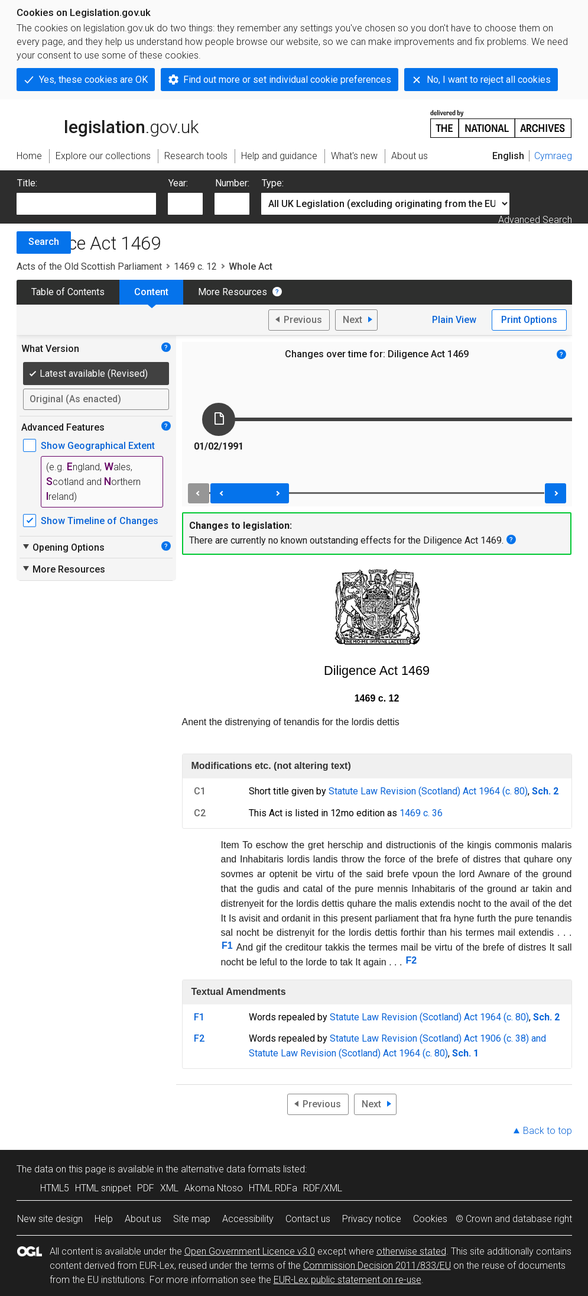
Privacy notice (371, 1218)
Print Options (529, 319)
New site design (50, 1218)
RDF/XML (322, 1188)
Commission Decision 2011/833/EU (377, 1265)
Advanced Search (535, 219)
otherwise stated (411, 1251)
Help (104, 1218)
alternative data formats (231, 1169)
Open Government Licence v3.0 (249, 1251)
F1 (227, 946)
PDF (145, 1188)
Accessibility (248, 1218)
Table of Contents (68, 292)
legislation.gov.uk (108, 123)
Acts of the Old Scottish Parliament (89, 266)
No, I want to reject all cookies (489, 79)
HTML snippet (103, 1188)
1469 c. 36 (421, 813)
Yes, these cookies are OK (93, 79)
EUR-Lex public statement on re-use (347, 1279)
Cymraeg (553, 155)
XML (169, 1188)
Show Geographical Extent (98, 445)
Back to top (547, 1130)
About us (143, 1218)
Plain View (454, 319)
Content (151, 292)
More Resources (232, 292)
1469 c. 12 (195, 266)
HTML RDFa (273, 1188)
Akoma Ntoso (213, 1188)
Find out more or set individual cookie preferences (287, 79)
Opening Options (63, 547)
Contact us (307, 1218)
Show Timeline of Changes (99, 520)
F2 (411, 960)
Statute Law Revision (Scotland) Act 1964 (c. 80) (428, 791)
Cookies (430, 1218)
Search (43, 241)
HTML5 (54, 1188)
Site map (191, 1218)
